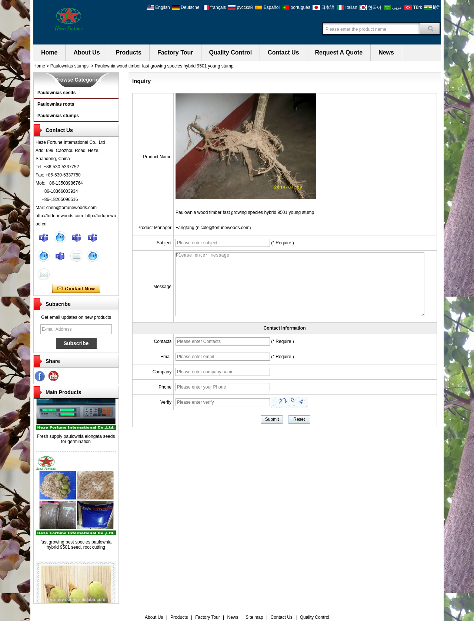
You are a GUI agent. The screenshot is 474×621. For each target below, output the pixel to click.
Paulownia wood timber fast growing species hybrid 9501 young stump (245, 212)
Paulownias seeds (56, 92)
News (386, 52)
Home (49, 52)
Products (128, 52)
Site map (254, 617)
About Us (86, 52)
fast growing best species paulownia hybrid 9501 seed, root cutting (75, 546)
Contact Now (76, 289)
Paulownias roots (55, 104)
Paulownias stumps (69, 66)
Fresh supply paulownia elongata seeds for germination (76, 440)
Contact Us (283, 52)
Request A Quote (339, 52)
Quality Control (230, 52)
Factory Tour (175, 52)
